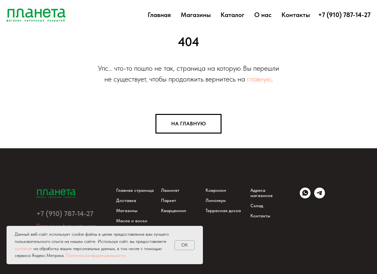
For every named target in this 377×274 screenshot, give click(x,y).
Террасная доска (223, 210)
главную (259, 79)
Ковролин (216, 190)
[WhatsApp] (305, 196)
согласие (23, 248)
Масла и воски (131, 220)
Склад (256, 205)
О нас (263, 15)
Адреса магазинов (261, 193)
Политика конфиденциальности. (96, 255)
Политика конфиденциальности (66, 225)
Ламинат (170, 190)
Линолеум (216, 200)
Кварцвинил (173, 210)
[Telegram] (319, 196)
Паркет (168, 200)
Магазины (196, 15)
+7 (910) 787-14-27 (64, 213)
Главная (159, 15)
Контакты (295, 15)
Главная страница (135, 190)
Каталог (232, 15)
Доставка (126, 200)
